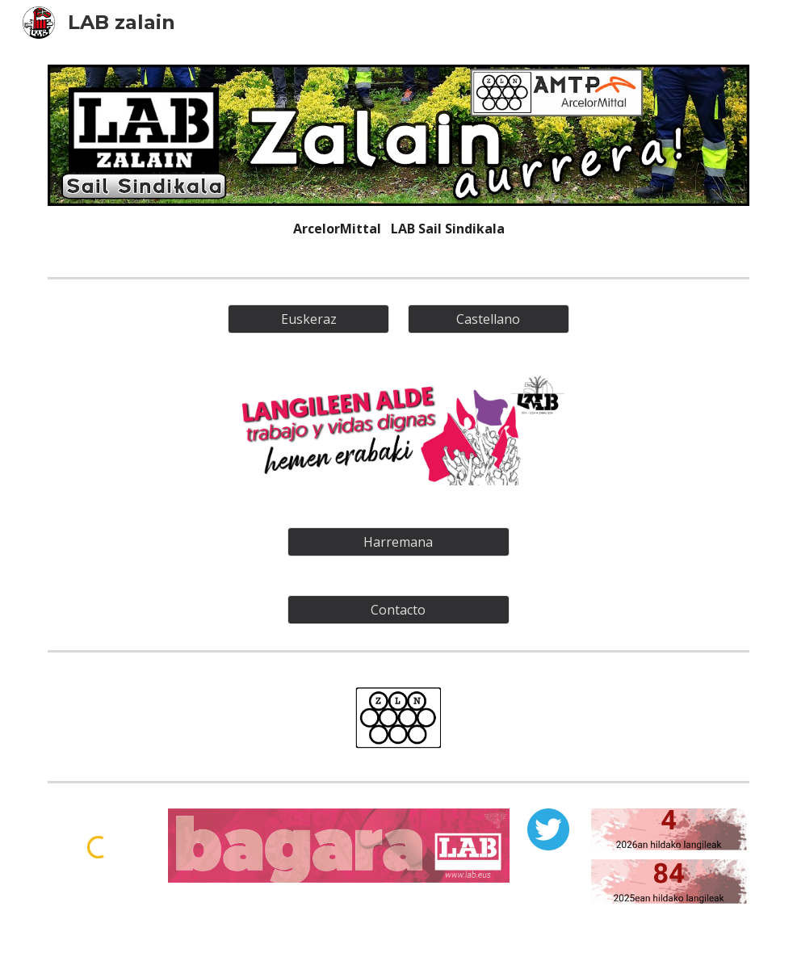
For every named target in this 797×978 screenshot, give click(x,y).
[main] (398, 228)
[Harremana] (398, 542)
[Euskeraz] (309, 319)
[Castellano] (489, 319)
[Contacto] (398, 610)
